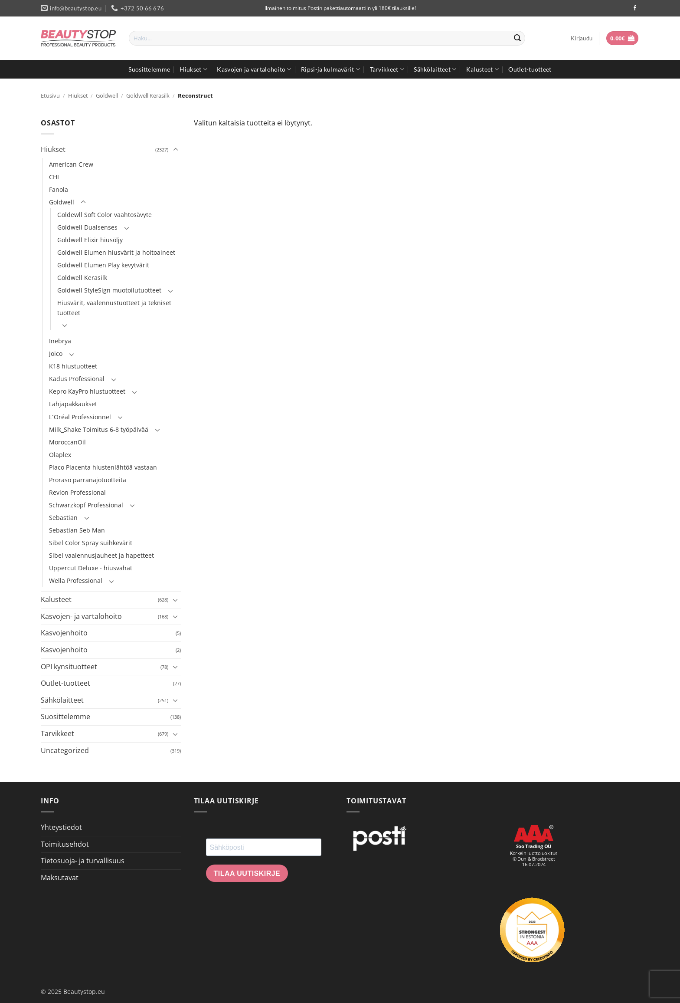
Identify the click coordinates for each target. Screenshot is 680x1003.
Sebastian (63, 517)
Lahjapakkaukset (73, 404)
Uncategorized (65, 750)
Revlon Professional (77, 492)
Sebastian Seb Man (77, 530)
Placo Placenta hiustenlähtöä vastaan (103, 467)
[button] (581, 38)
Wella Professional (75, 580)
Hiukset (193, 69)
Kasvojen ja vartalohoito (254, 69)
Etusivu (50, 95)
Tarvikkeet (387, 69)
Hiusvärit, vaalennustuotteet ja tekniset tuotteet (114, 308)
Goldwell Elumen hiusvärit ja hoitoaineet (116, 252)
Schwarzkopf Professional (86, 505)
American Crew (71, 164)
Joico (55, 353)
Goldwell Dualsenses (87, 227)
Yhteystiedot (61, 827)
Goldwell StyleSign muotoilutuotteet (109, 290)
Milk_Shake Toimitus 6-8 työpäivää (98, 429)
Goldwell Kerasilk (148, 95)
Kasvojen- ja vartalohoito (81, 616)
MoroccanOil (67, 442)
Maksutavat (59, 877)
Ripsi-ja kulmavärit (330, 69)
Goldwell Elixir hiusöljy (90, 240)
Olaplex (60, 455)
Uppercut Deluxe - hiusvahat (90, 568)
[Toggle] (175, 150)
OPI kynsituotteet (69, 666)
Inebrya (60, 341)
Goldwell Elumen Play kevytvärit (103, 265)
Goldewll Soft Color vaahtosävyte (104, 214)
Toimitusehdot (65, 844)
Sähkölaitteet (435, 69)
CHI (54, 177)
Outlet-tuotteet (529, 69)
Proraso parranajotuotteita (87, 480)
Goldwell (107, 95)
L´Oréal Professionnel (80, 417)
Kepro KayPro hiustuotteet (87, 391)
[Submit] (517, 38)
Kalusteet (482, 69)
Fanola (58, 189)
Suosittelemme (149, 69)
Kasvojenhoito (64, 633)
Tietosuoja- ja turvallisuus (82, 860)
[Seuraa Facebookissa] (635, 8)
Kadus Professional (77, 379)
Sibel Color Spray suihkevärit (90, 543)
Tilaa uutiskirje (247, 873)
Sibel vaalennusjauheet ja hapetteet (101, 555)
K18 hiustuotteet (73, 366)
